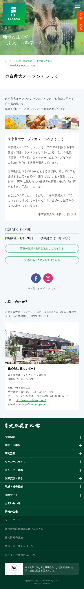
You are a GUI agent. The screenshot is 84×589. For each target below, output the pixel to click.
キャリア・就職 (14, 470)
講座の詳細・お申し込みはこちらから (42, 248)
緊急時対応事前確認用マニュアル (24, 528)
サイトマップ (12, 519)
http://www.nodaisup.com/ (31, 400)
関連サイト (11, 494)
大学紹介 (10, 437)
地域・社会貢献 (24, 61)
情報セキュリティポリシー (20, 546)
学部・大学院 (12, 445)
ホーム (8, 61)
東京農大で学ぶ (44, 61)
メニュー (77, 10)
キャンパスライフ (15, 461)
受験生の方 (80, 21)
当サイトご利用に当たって (20, 554)
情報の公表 (11, 511)
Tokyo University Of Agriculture (47, 581)
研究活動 (10, 453)
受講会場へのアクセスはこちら (42, 260)
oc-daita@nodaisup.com (32, 404)
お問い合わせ (12, 503)
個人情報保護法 (14, 537)
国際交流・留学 (14, 478)
